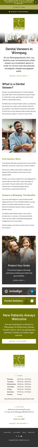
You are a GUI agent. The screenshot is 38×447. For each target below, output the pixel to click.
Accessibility (16, 432)
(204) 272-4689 (20, 7)
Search (24, 432)
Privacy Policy (7, 432)
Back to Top (31, 432)
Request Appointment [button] (20, 11)
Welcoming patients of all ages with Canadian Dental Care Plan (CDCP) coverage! (19, 2)
